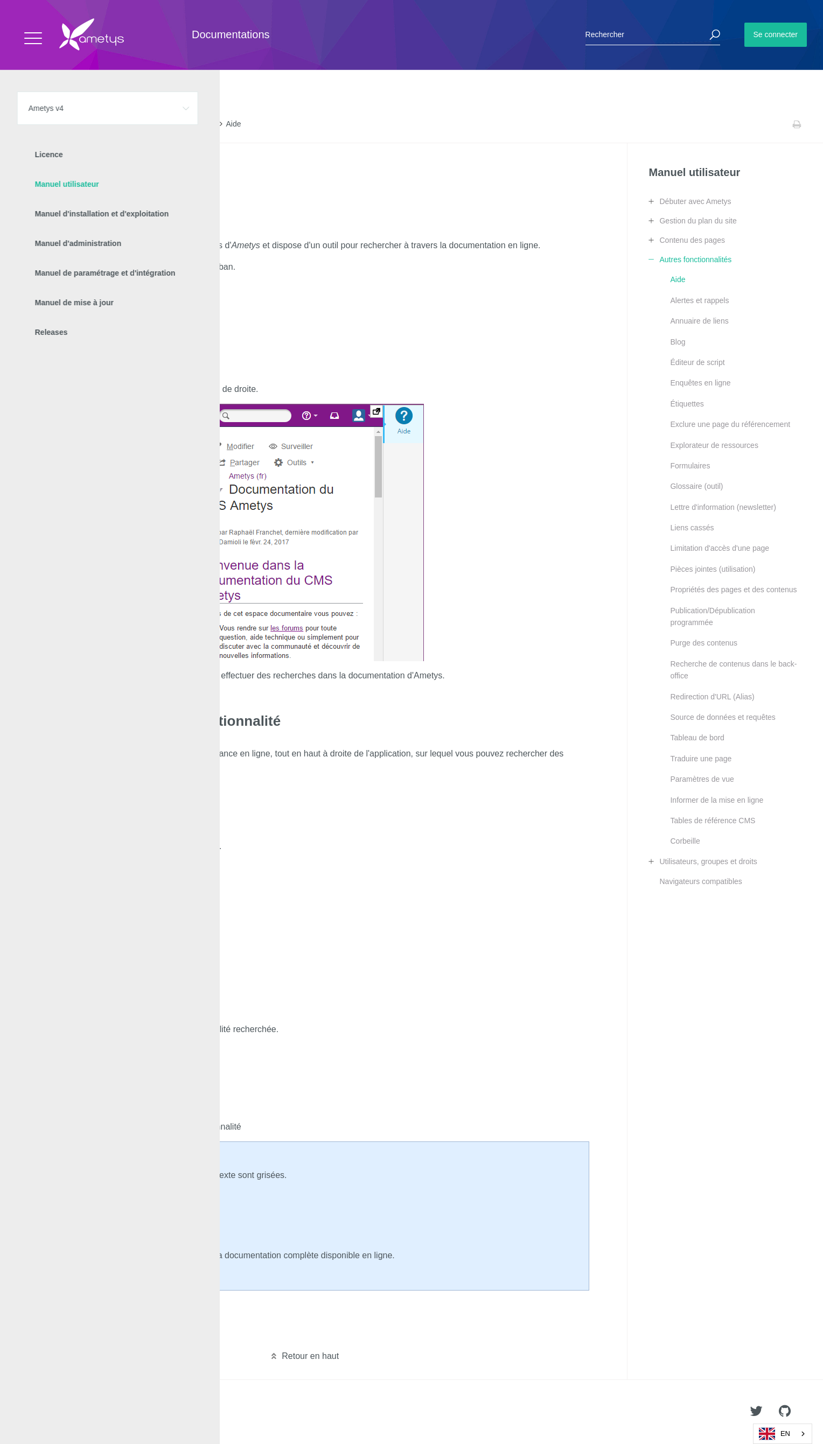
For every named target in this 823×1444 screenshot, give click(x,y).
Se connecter (776, 34)
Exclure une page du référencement (730, 424)
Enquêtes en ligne (700, 382)
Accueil (32, 124)
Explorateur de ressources (714, 445)
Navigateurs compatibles (700, 881)
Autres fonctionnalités (185, 124)
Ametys (71, 1412)
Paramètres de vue (702, 779)
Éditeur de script (697, 362)
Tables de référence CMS (712, 820)
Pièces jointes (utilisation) (712, 569)
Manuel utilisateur (118, 124)
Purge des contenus (703, 643)
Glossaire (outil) (696, 486)
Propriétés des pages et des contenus (733, 589)
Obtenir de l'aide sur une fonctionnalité (106, 188)
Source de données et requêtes (722, 717)
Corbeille (685, 841)
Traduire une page (700, 758)
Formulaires (690, 465)
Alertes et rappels (699, 300)
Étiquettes (686, 403)
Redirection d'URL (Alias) (712, 696)
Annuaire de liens (699, 321)
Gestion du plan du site (697, 220)
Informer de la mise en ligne (716, 800)
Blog (677, 342)
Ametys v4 (68, 124)
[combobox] (782, 1434)
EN (774, 1434)
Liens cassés (692, 527)
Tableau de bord (697, 737)
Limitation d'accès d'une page (719, 548)
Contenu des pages (691, 240)
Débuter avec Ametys (695, 201)
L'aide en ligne (61, 171)
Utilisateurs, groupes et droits (708, 861)
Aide (677, 279)
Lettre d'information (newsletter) (723, 507)
